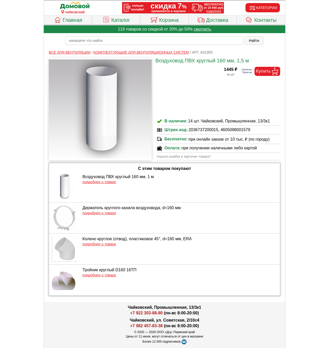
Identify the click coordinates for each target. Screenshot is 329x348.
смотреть (202, 29)
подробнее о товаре (99, 182)
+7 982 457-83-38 (146, 326)
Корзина (164, 19)
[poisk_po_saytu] (154, 40)
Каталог (116, 19)
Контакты (261, 19)
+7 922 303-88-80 (146, 313)
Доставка (212, 19)
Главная (68, 19)
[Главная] (74, 6)
